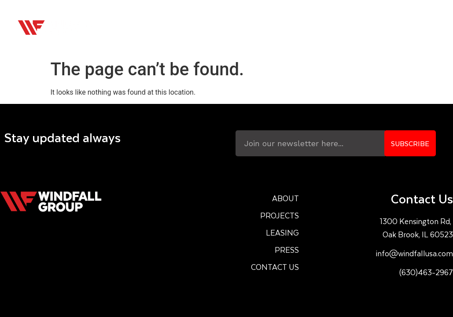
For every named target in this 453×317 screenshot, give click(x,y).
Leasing (318, 27)
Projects (265, 27)
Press (363, 27)
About (216, 27)
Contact (410, 27)
